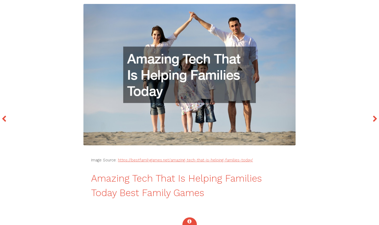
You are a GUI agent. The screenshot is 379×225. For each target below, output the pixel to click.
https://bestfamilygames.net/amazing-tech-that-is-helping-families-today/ (185, 160)
